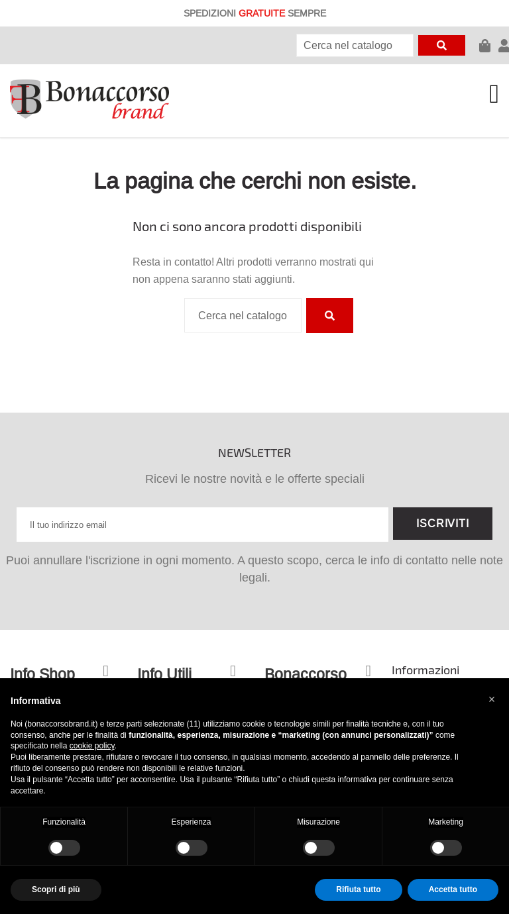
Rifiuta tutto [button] (358, 889)
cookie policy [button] (92, 745)
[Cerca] (355, 45)
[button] (491, 699)
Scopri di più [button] (56, 889)
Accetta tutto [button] (453, 889)
